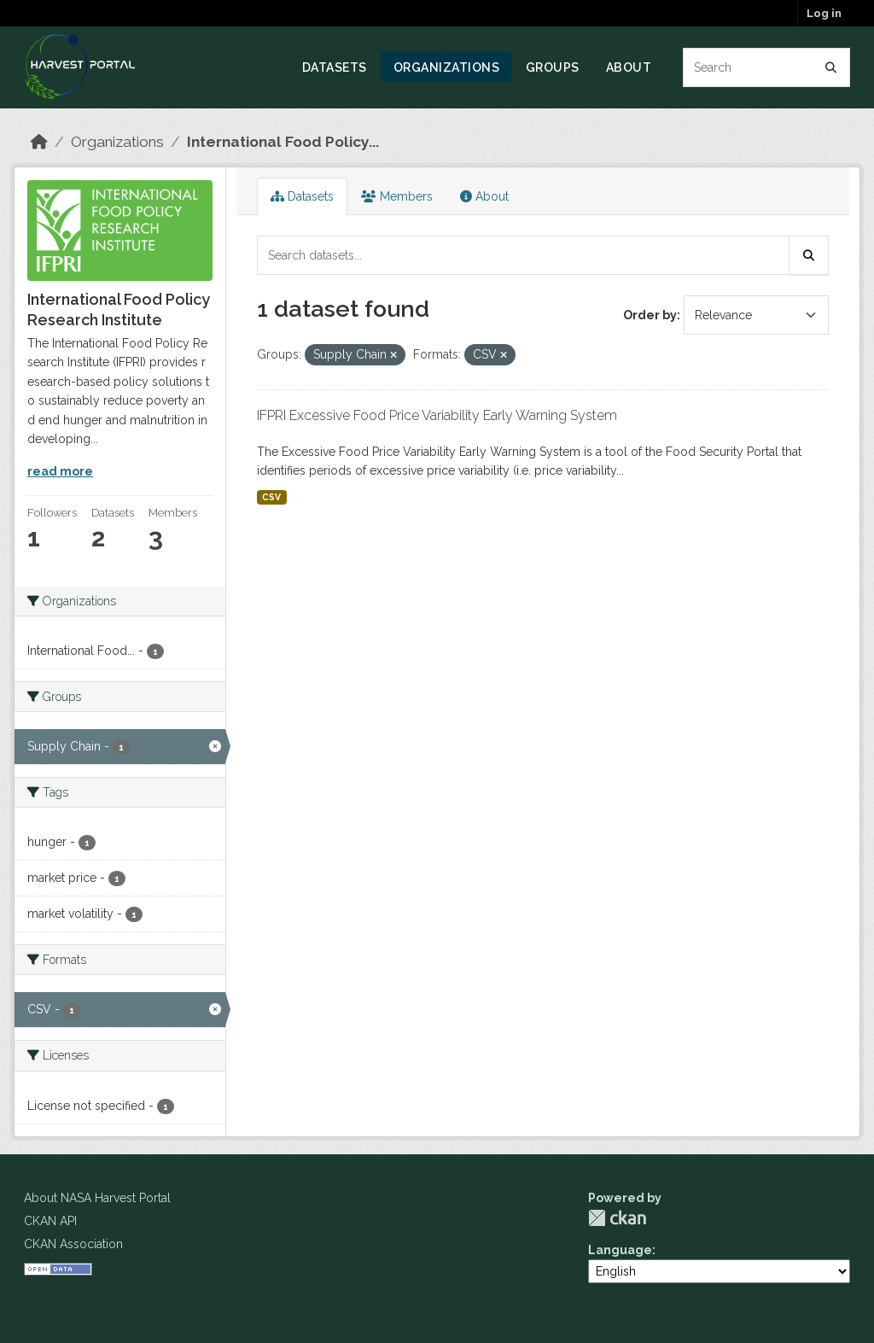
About (629, 67)
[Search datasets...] (767, 67)
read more (60, 471)
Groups (553, 67)
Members (397, 196)
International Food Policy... (283, 141)
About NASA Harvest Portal (97, 1198)
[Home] (39, 141)
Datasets (334, 67)
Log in (824, 13)
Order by (650, 315)
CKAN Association (73, 1244)
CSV (271, 497)
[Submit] (831, 67)
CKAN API (50, 1221)
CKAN (617, 1218)
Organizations (446, 67)
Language (620, 1250)
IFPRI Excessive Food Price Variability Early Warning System (437, 415)
